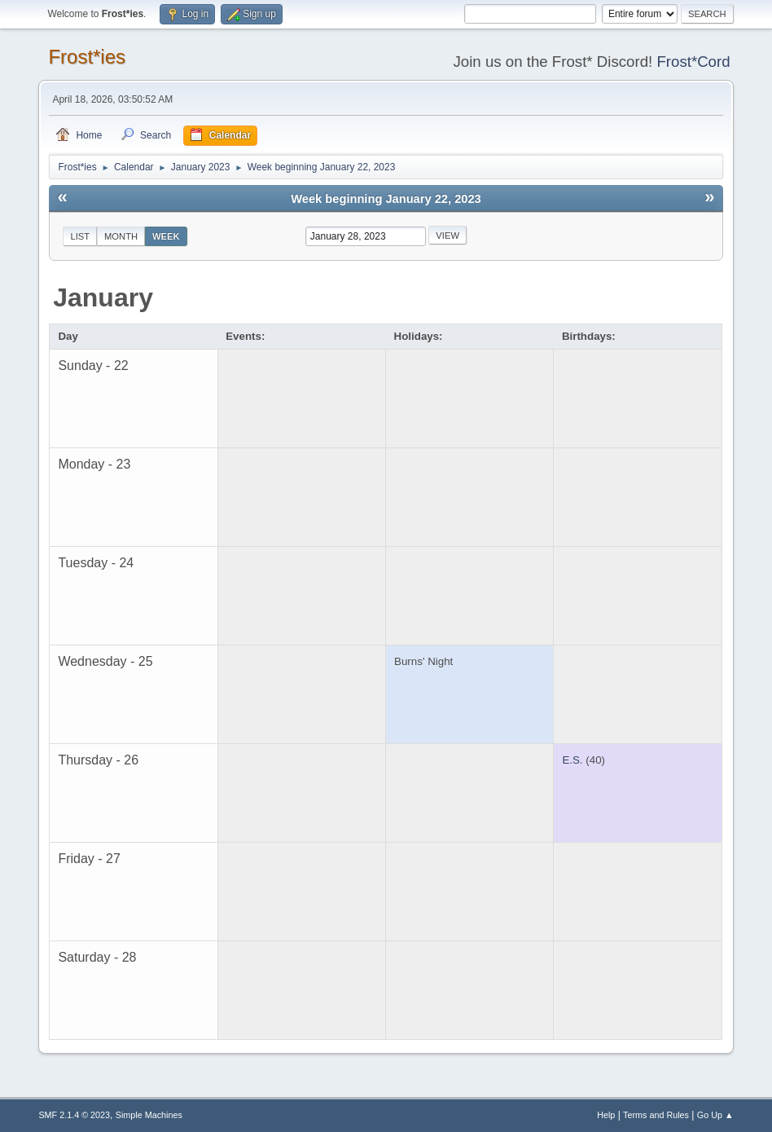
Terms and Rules (656, 1115)
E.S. (572, 760)
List (80, 236)
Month (121, 236)
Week (166, 236)
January (103, 297)
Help (606, 1115)
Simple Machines (149, 1115)
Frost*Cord (693, 61)
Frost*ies (86, 57)
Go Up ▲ (715, 1115)
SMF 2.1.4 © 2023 (74, 1115)
